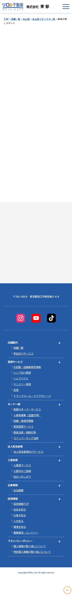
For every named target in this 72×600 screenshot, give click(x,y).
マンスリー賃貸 (22, 384)
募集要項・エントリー (25, 532)
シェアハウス (20, 378)
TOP (6, 18)
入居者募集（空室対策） (27, 415)
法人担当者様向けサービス (28, 452)
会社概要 (18, 490)
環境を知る (19, 527)
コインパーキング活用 (25, 438)
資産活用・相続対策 (24, 432)
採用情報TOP (21, 504)
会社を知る (19, 509)
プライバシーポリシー (20, 541)
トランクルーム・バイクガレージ (32, 396)
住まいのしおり (22, 476)
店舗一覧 (15, 18)
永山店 (26, 18)
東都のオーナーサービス (27, 409)
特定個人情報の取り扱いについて (32, 552)
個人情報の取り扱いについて (29, 546)
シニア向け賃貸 (22, 372)
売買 (15, 390)
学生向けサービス (23, 353)
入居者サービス (22, 465)
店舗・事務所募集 (23, 421)
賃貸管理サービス (23, 426)
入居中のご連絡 (22, 471)
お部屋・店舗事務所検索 (27, 367)
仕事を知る (19, 515)
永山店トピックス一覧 (43, 18)
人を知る (18, 521)
